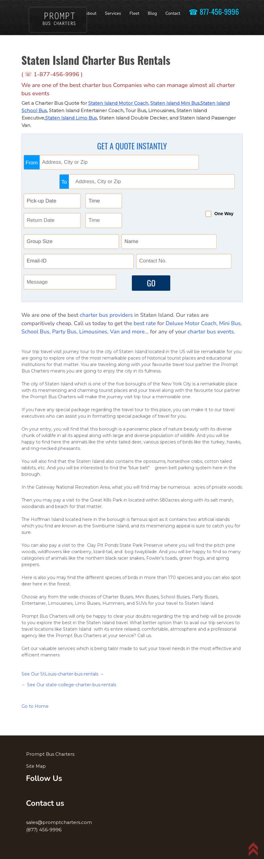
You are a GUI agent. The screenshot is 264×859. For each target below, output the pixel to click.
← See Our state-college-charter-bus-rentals (69, 682)
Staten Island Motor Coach (119, 103)
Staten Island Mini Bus (178, 103)
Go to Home (35, 704)
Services (113, 13)
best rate (145, 321)
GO (147, 278)
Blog (152, 13)
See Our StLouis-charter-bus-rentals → (63, 671)
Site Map (36, 763)
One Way (210, 190)
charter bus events (210, 329)
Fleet (134, 13)
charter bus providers (106, 312)
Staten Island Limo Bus (72, 118)
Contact (172, 13)
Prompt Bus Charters (51, 751)
